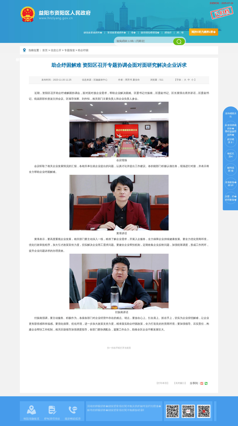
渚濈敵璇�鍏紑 (231, 184)
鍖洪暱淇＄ (230, 141)
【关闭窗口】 (180, 383)
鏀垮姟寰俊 (230, 169)
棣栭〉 (21, 60)
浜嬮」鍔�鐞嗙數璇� (231, 198)
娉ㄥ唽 (180, 32)
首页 (45, 50)
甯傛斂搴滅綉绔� (116, 32)
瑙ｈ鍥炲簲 (152, 60)
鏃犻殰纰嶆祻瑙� (150, 32)
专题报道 (69, 50)
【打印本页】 (162, 383)
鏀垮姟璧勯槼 (73, 60)
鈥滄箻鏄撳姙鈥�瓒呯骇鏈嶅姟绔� (231, 128)
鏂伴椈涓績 (126, 60)
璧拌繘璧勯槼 (45, 60)
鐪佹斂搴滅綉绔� (93, 32)
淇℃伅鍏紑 (100, 60)
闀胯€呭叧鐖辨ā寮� (204, 32)
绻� (133, 32)
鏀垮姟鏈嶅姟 (179, 60)
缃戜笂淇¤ (230, 155)
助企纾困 (83, 50)
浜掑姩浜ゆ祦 (207, 60)
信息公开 (56, 50)
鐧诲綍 (168, 32)
